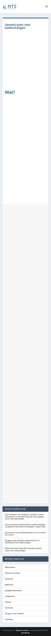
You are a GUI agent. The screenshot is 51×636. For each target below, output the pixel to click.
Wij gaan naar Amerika (14, 613)
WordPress (25, 633)
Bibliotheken (10, 567)
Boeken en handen (12, 573)
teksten (8, 602)
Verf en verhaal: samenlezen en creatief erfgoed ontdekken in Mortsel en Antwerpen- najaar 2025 (25, 525)
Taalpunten (10, 596)
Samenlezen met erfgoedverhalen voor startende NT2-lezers (25, 533)
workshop (9, 619)
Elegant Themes (22, 630)
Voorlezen (9, 608)
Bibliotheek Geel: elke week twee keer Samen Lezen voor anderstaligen (23, 549)
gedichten (9, 584)
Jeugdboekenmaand (13, 590)
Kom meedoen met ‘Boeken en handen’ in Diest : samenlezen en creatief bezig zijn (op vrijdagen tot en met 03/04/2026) (25, 516)
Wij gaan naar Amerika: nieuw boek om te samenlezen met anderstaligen (22, 541)
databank (9, 579)
